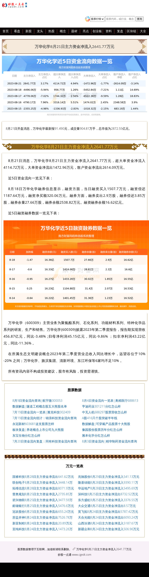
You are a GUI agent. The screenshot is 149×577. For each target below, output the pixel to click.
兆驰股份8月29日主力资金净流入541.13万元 (108, 476)
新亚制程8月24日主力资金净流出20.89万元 (42, 523)
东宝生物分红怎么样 (26, 435)
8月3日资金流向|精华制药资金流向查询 (109, 441)
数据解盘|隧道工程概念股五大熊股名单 (39, 406)
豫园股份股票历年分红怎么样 (102, 430)
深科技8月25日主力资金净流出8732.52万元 (108, 494)
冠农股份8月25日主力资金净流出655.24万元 (43, 511)
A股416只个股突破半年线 (99, 418)
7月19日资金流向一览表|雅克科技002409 (41, 412)
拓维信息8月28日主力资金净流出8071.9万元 (43, 488)
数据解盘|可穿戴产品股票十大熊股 (106, 424)
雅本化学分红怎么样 (96, 435)
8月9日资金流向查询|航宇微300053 (37, 400)
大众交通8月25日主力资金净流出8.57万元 (107, 506)
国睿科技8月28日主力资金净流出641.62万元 (43, 476)
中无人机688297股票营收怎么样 (104, 412)
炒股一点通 (64, 554)
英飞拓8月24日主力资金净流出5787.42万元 (108, 511)
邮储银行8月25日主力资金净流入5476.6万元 (43, 506)
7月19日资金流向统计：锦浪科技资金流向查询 (44, 418)
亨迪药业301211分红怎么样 (101, 406)
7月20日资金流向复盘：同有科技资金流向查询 (44, 441)
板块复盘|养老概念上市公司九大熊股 (38, 430)
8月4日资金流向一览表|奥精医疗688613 (110, 400)
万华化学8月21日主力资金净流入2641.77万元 (104, 549)
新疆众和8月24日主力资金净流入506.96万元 (108, 529)
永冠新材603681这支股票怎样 (33, 424)
